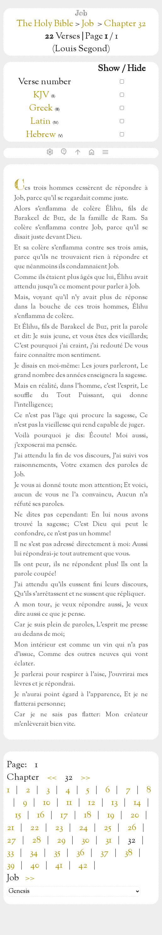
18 (87, 815)
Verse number (44, 82)
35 (57, 853)
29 (61, 840)
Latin (41, 121)
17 (64, 815)
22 (34, 828)
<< (52, 777)
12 (91, 802)
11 (69, 802)
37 (104, 853)
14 (137, 802)
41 (59, 865)
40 (35, 865)
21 (10, 828)
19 (110, 815)
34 (34, 853)
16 (40, 815)
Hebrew (41, 134)
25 (107, 828)
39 (10, 865)
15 (18, 815)
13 (114, 802)
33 (10, 853)
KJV (41, 95)
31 (108, 840)
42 (83, 865)
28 (36, 840)
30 (85, 840)
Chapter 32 (125, 24)
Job (88, 24)
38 (128, 853)
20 (134, 815)
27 (11, 840)
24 (83, 828)
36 (80, 853)
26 (131, 828)
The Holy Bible (45, 24)
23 (59, 828)
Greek (41, 108)
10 (46, 802)
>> (85, 777)
